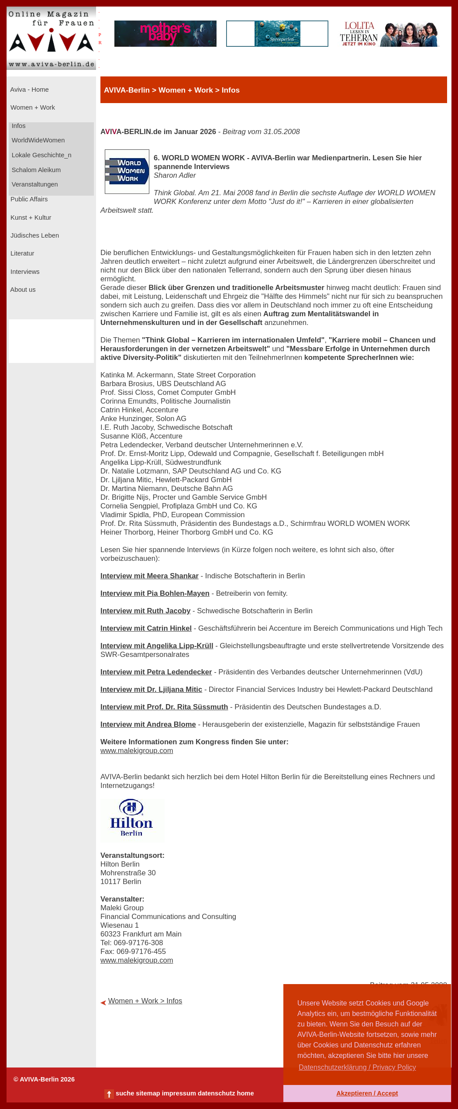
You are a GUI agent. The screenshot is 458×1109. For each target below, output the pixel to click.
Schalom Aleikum (35, 169)
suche (125, 1093)
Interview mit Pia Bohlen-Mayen (155, 593)
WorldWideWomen (37, 140)
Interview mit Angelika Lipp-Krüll (157, 646)
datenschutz (216, 1093)
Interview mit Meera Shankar (149, 576)
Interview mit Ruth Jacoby (145, 611)
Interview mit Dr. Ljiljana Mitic (151, 689)
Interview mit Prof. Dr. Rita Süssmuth (164, 707)
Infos (18, 125)
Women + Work (32, 107)
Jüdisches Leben (34, 235)
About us (22, 289)
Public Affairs (28, 199)
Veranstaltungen (34, 184)
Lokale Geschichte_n (41, 155)
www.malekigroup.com (136, 750)
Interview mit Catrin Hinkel (146, 628)
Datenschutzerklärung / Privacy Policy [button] (357, 1067)
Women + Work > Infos (145, 1001)
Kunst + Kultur (30, 217)
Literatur (21, 253)
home (245, 1093)
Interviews (24, 271)
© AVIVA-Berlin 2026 (44, 1079)
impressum (179, 1093)
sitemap (148, 1093)
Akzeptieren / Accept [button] (367, 1093)
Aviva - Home (29, 89)
